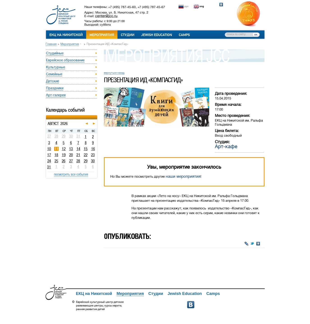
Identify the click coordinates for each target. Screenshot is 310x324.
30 (93, 161)
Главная (51, 44)
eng (202, 6)
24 (49, 161)
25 (56, 161)
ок (255, 34)
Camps (184, 35)
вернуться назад (114, 72)
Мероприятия (102, 35)
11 (56, 149)
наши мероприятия (183, 176)
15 (85, 149)
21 (78, 155)
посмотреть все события (71, 174)
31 (49, 167)
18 (56, 155)
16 (93, 149)
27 (71, 161)
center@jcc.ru (106, 15)
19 (64, 155)
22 (85, 155)
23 (93, 155)
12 (64, 149)
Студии (127, 35)
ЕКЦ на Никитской (66, 35)
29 (85, 161)
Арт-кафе (226, 146)
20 (71, 155)
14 (78, 149)
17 (49, 155)
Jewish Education (156, 35)
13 (71, 149)
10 (49, 149)
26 (63, 161)
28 (78, 161)
